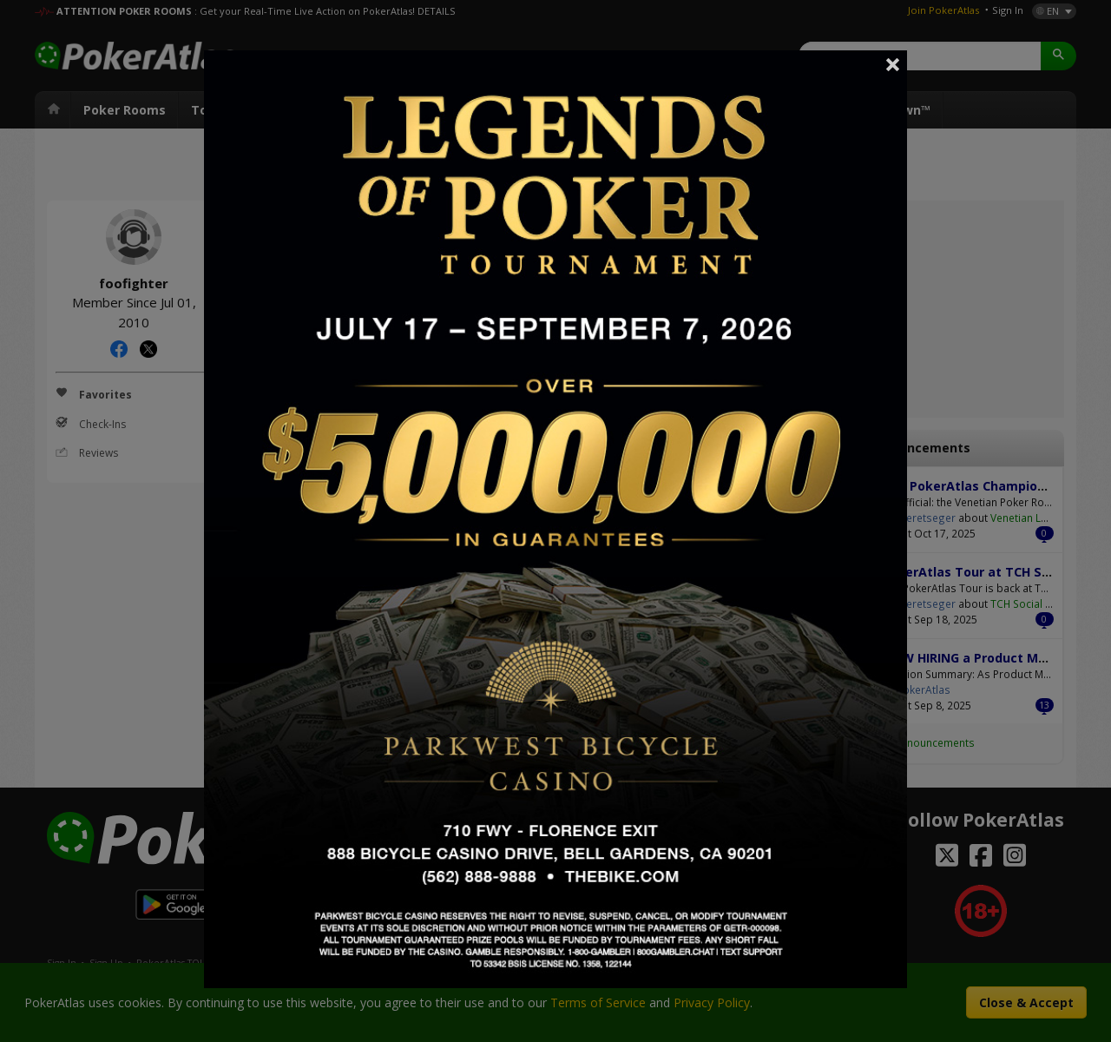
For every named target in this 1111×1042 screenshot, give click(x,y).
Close (893, 64)
